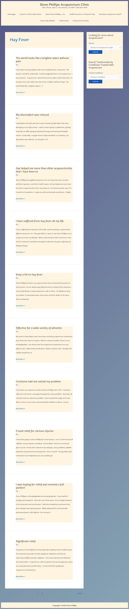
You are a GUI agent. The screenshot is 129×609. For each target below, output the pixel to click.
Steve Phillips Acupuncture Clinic (64, 4)
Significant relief (26, 541)
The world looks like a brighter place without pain (43, 59)
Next (80, 592)
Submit (95, 52)
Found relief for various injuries (35, 430)
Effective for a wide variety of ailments (39, 328)
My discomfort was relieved (33, 115)
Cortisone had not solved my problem (39, 381)
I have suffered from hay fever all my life (40, 221)
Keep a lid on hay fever (29, 274)
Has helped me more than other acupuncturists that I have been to (37, 170)
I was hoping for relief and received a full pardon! (40, 485)
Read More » (20, 92)
